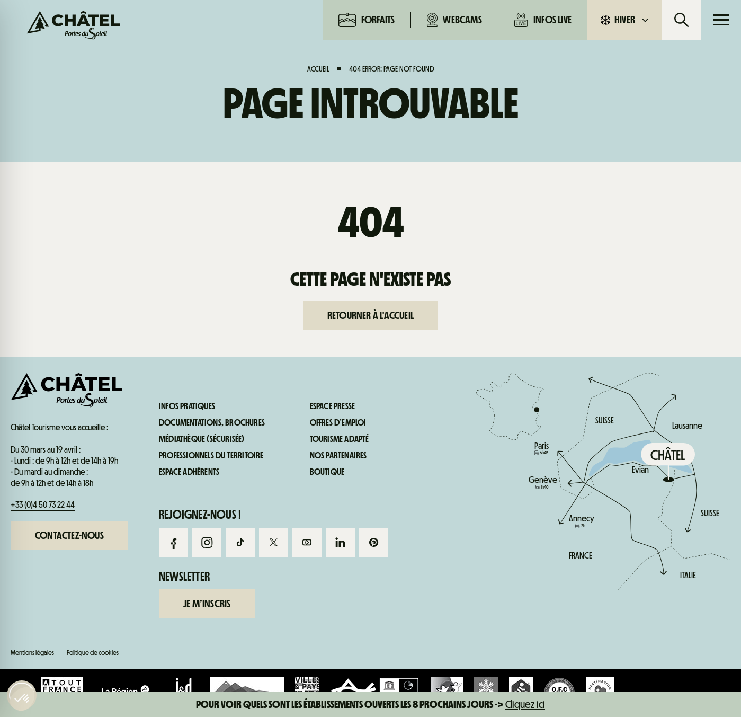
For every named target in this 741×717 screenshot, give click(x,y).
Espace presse (332, 406)
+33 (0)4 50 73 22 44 (43, 505)
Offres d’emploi (338, 423)
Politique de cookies (93, 653)
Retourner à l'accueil (370, 315)
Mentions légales (32, 653)
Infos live (543, 20)
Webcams (454, 20)
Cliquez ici (525, 704)
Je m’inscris (206, 603)
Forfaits (366, 20)
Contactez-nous (69, 535)
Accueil (318, 69)
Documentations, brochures (212, 423)
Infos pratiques (609, 454)
